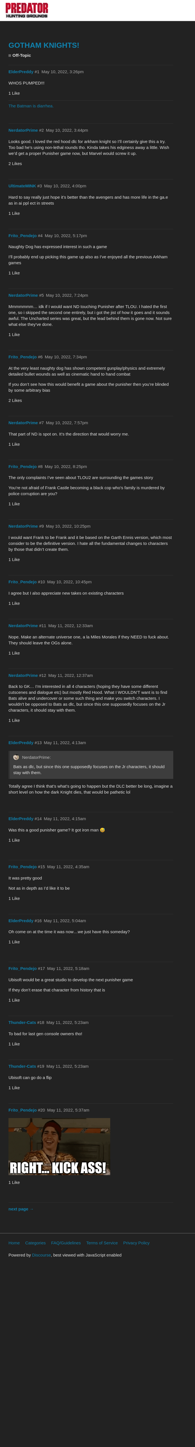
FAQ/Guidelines (66, 1242)
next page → (21, 1208)
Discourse (41, 1255)
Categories (35, 1242)
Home (14, 1242)
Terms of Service (102, 1242)
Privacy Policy (136, 1242)
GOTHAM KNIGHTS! (43, 45)
